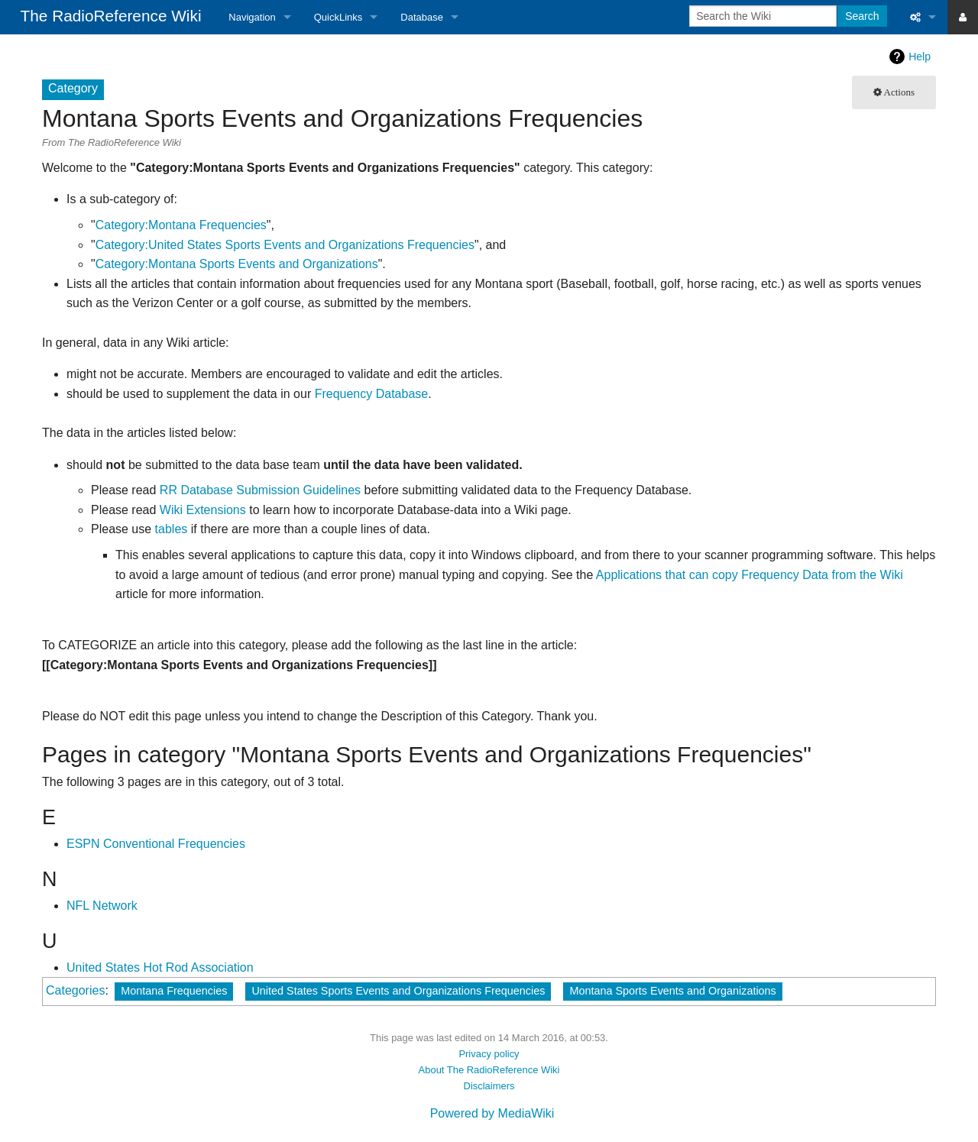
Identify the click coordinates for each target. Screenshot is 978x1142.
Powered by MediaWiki (492, 1113)
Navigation (251, 17)
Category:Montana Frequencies (181, 224)
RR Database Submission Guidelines (260, 490)
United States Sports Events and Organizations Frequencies (398, 991)
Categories (75, 990)
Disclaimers (489, 1086)
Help (919, 56)
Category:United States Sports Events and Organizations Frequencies (285, 244)
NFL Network (102, 905)
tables (171, 528)
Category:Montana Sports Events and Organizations (237, 263)
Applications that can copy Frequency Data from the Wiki (749, 574)
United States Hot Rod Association (160, 967)
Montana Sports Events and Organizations (672, 991)
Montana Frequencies (174, 991)
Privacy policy (488, 1054)
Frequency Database (372, 393)
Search (862, 16)
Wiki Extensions (203, 509)
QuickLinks (338, 17)
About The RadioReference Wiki (489, 1070)
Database (421, 17)
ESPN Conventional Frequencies (155, 843)
